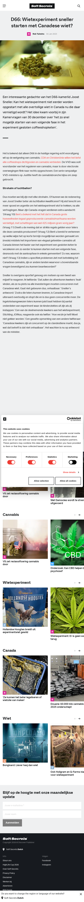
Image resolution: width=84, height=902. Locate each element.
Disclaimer (7, 877)
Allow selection (41, 481)
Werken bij (7, 882)
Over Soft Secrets (10, 869)
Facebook (46, 861)
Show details (69, 472)
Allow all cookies (68, 481)
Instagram (46, 865)
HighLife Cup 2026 (11, 865)
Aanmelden (12, 823)
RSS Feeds (7, 890)
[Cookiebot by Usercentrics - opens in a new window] (69, 419)
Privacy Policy (9, 873)
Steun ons (7, 861)
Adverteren (7, 886)
